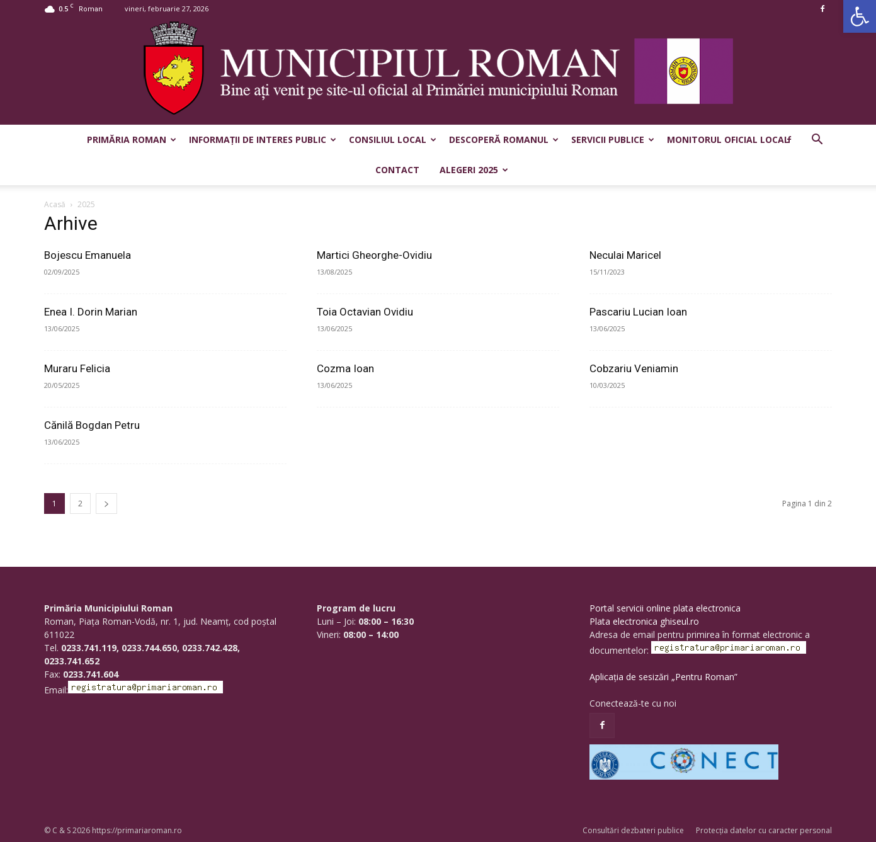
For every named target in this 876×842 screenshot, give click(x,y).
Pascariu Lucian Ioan (638, 311)
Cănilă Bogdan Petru (92, 425)
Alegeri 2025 (474, 170)
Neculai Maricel (625, 255)
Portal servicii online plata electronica (665, 608)
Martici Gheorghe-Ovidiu (374, 255)
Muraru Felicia (77, 368)
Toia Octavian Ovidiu (365, 311)
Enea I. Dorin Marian (90, 311)
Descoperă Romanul (504, 139)
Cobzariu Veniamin (633, 368)
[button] (859, 16)
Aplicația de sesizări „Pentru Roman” (663, 677)
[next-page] (106, 503)
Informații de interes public (262, 139)
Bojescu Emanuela (87, 255)
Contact (397, 170)
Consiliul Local (392, 139)
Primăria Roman (131, 139)
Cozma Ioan (345, 368)
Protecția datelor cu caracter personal (764, 830)
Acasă (54, 204)
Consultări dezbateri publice (633, 830)
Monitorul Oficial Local (728, 139)
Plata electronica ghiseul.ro (644, 621)
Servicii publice (612, 139)
